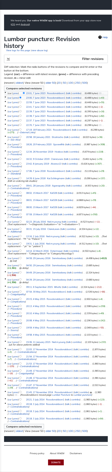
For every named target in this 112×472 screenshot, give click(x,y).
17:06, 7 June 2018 (35, 171)
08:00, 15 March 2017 (37, 207)
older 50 (50, 82)
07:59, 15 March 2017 (37, 214)
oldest (19, 82)
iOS (13, 24)
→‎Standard (14, 173)
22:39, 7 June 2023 (35, 111)
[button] (56, 59)
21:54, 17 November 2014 (39, 356)
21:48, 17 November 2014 (39, 377)
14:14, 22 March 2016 (37, 250)
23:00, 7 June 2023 (35, 97)
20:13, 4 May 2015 (35, 306)
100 (70, 82)
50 (64, 82)
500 (84, 82)
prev (15, 93)
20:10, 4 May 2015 (35, 313)
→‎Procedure (14, 147)
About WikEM (57, 453)
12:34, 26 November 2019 (39, 151)
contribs (76, 93)
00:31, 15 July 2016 (36, 229)
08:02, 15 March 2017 (37, 192)
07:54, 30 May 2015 (36, 291)
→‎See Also (14, 139)
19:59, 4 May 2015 (35, 327)
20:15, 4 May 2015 (35, 299)
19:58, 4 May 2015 (35, 334)
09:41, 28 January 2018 (38, 185)
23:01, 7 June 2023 (35, 93)
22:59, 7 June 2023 (35, 102)
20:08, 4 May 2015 (35, 320)
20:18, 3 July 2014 (35, 404)
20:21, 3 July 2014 (35, 399)
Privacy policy (37, 453)
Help (105, 37)
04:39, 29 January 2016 (38, 279)
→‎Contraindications (18, 188)
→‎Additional (14, 231)
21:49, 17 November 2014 (39, 370)
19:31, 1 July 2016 (35, 243)
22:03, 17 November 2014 (39, 349)
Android (25, 24)
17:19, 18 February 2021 (38, 129)
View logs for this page (18, 50)
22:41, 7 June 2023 (35, 106)
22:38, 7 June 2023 (35, 116)
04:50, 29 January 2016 (38, 265)
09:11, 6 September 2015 (39, 287)
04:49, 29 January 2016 (38, 272)
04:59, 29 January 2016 (38, 258)
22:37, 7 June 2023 (35, 120)
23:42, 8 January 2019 (37, 163)
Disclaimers (76, 453)
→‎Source (13, 330)
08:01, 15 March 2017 (37, 200)
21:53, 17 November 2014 (39, 363)
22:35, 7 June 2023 (35, 125)
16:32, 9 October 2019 (37, 159)
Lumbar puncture (82, 394)
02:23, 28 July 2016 (36, 221)
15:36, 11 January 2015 (38, 342)
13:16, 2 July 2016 (35, 236)
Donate (56, 462)
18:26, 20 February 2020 (38, 144)
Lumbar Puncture (61, 394)
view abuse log (39, 50)
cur (10, 97)
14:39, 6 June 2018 (35, 178)
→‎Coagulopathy (16, 294)
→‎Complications (16, 301)
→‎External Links (26, 132)
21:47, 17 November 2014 (39, 385)
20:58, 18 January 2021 (38, 137)
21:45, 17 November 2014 (39, 392)
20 (59, 82)
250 (77, 82)
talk (68, 93)
